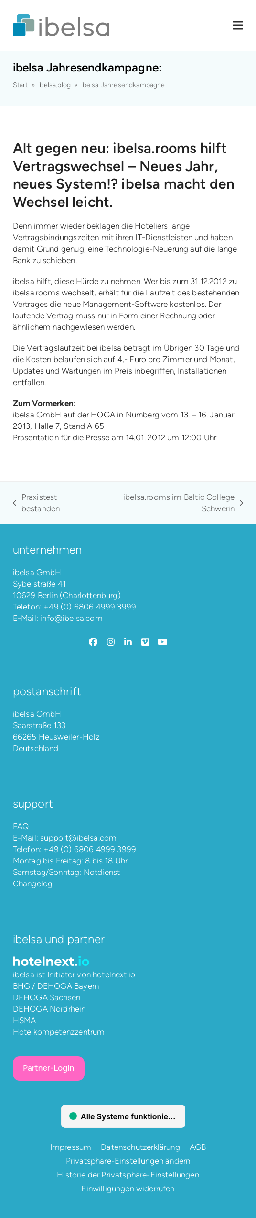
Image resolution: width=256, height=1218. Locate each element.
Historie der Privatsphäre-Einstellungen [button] (128, 1174)
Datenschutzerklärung (140, 1147)
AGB (198, 1147)
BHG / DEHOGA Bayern (56, 986)
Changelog (33, 883)
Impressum (71, 1147)
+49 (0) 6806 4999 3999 (89, 606)
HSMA (24, 1020)
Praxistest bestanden (36, 503)
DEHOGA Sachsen (46, 997)
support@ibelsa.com (78, 837)
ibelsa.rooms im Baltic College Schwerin (171, 503)
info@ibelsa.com (71, 618)
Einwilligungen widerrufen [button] (127, 1188)
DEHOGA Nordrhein (49, 1009)
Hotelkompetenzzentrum (59, 1031)
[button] (238, 25)
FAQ (21, 826)
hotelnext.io (114, 974)
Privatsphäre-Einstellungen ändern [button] (128, 1161)
